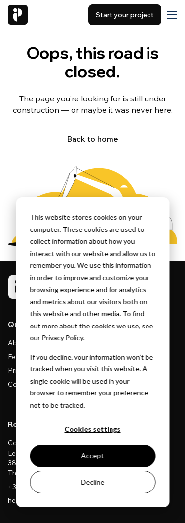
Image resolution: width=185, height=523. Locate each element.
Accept (92, 455)
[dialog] (92, 352)
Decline (92, 482)
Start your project (125, 14)
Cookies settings (93, 429)
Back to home (92, 139)
